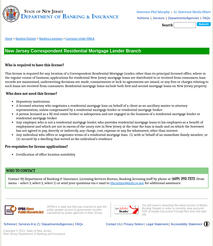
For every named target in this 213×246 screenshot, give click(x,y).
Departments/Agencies (183, 18)
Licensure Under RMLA (80, 38)
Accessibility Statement (186, 224)
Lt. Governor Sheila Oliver (192, 12)
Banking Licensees (50, 38)
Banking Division (26, 38)
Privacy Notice (133, 224)
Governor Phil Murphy (153, 12)
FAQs (206, 18)
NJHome (143, 18)
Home (8, 38)
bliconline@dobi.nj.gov (127, 183)
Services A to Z (29, 224)
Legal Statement (157, 224)
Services (158, 18)
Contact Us (113, 224)
